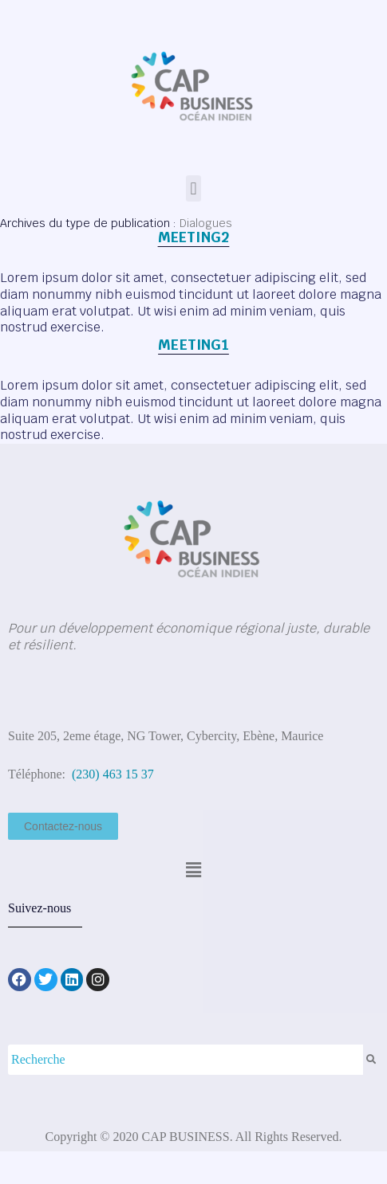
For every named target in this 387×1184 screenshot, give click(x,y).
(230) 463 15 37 (111, 774)
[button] (193, 188)
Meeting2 (194, 237)
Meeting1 (193, 344)
